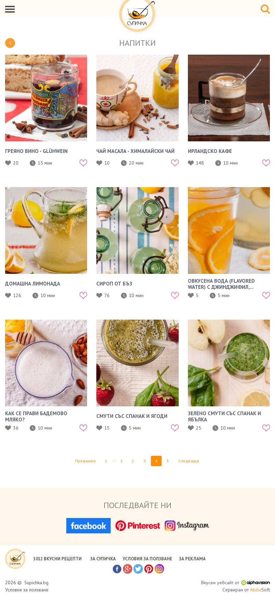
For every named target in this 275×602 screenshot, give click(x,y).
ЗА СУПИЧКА (103, 559)
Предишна (85, 460)
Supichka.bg (36, 582)
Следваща (188, 460)
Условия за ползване (27, 590)
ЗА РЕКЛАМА (192, 559)
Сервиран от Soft (246, 589)
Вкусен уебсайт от (235, 582)
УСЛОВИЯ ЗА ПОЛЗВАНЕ (147, 559)
